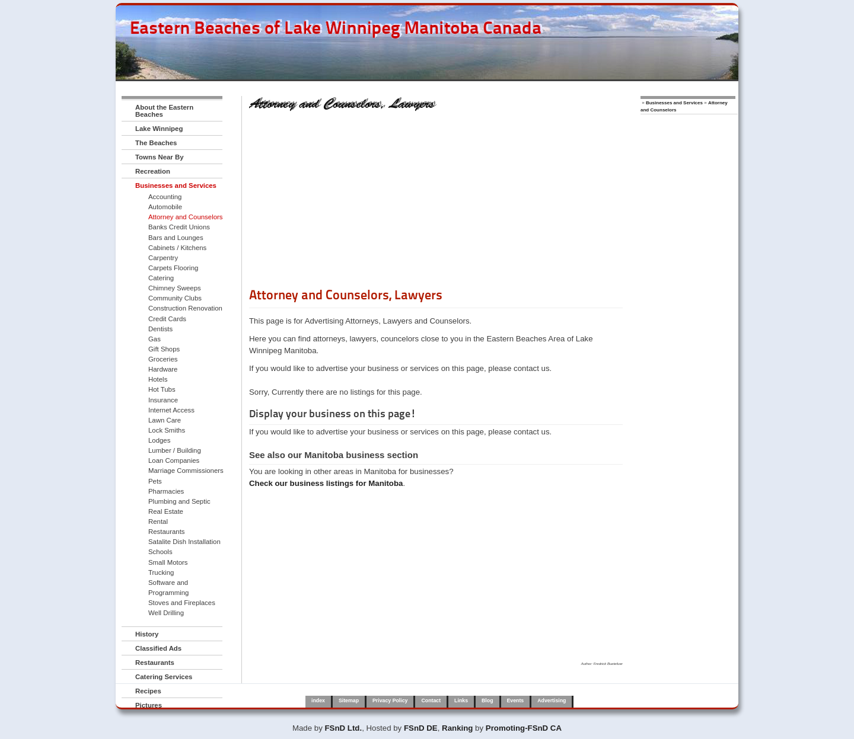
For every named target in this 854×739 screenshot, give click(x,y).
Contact (431, 700)
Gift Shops (164, 349)
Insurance (163, 400)
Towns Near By (159, 157)
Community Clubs (175, 298)
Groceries (162, 359)
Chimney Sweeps (174, 288)
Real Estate (165, 511)
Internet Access (171, 410)
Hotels (157, 379)
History (146, 634)
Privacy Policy (389, 700)
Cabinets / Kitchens (177, 247)
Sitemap (349, 700)
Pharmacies (166, 491)
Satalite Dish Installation (184, 541)
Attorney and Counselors (185, 216)
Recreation (152, 171)
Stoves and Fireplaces (181, 602)
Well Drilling (166, 612)
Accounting (164, 196)
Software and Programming (168, 587)
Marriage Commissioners (186, 470)
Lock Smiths (166, 430)
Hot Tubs (162, 389)
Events (515, 700)
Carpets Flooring (173, 267)
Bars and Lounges (175, 237)
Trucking (161, 572)
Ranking (457, 728)
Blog (487, 700)
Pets (155, 481)
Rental (158, 521)
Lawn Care (164, 420)
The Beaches (156, 142)
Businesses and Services (175, 185)
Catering (161, 277)
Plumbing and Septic (179, 501)
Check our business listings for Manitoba (326, 483)
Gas (154, 339)
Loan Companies (173, 460)
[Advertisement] (436, 203)
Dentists (160, 328)
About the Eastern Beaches (164, 111)
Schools (160, 551)
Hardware (162, 369)
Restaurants (166, 531)
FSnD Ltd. (343, 728)
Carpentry (163, 257)
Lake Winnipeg (159, 128)
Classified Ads (158, 648)
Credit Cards (167, 318)
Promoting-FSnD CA (524, 728)
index (318, 700)
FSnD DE (421, 728)
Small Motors (168, 562)
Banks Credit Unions (179, 227)
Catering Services (163, 676)
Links (461, 700)
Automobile (165, 206)
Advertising (551, 700)
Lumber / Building (174, 450)
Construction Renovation (185, 308)
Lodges (159, 440)
